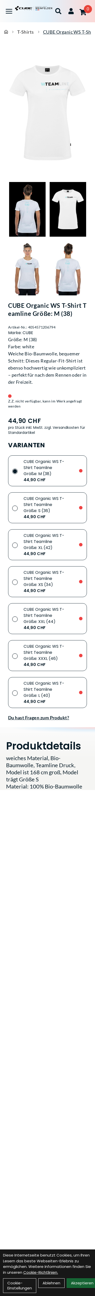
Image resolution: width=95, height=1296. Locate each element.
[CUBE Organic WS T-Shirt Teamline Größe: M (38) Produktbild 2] (68, 209)
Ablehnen (51, 1283)
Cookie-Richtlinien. (40, 1272)
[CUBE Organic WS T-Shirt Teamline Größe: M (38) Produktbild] (47, 113)
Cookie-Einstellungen (19, 1285)
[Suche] (58, 11)
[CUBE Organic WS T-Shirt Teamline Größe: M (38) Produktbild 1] (27, 209)
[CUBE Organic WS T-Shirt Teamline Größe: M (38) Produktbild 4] (68, 268)
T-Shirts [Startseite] (25, 32)
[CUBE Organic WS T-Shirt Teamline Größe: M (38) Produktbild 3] (27, 268)
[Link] (9, 11)
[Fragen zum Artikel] (47, 717)
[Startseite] (6, 32)
